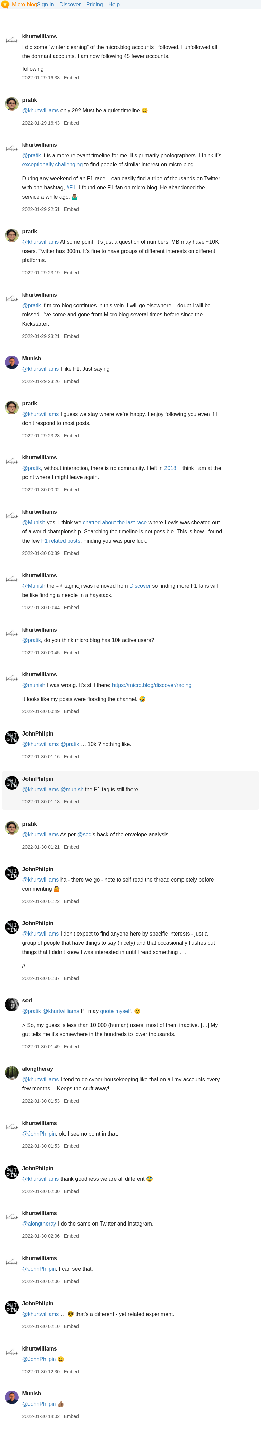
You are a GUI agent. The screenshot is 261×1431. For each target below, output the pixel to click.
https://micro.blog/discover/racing (152, 685)
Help (114, 4)
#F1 (71, 188)
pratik (29, 100)
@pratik (31, 155)
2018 (170, 468)
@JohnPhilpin (39, 1134)
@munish (33, 685)
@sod (84, 834)
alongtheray (37, 1069)
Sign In (45, 4)
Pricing (94, 4)
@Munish (33, 522)
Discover (70, 4)
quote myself (115, 1011)
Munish (31, 358)
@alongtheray (39, 1224)
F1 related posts (60, 541)
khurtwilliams (39, 36)
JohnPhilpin (37, 734)
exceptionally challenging (52, 164)
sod (27, 1000)
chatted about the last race (115, 522)
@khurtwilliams (40, 110)
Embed (71, 77)
